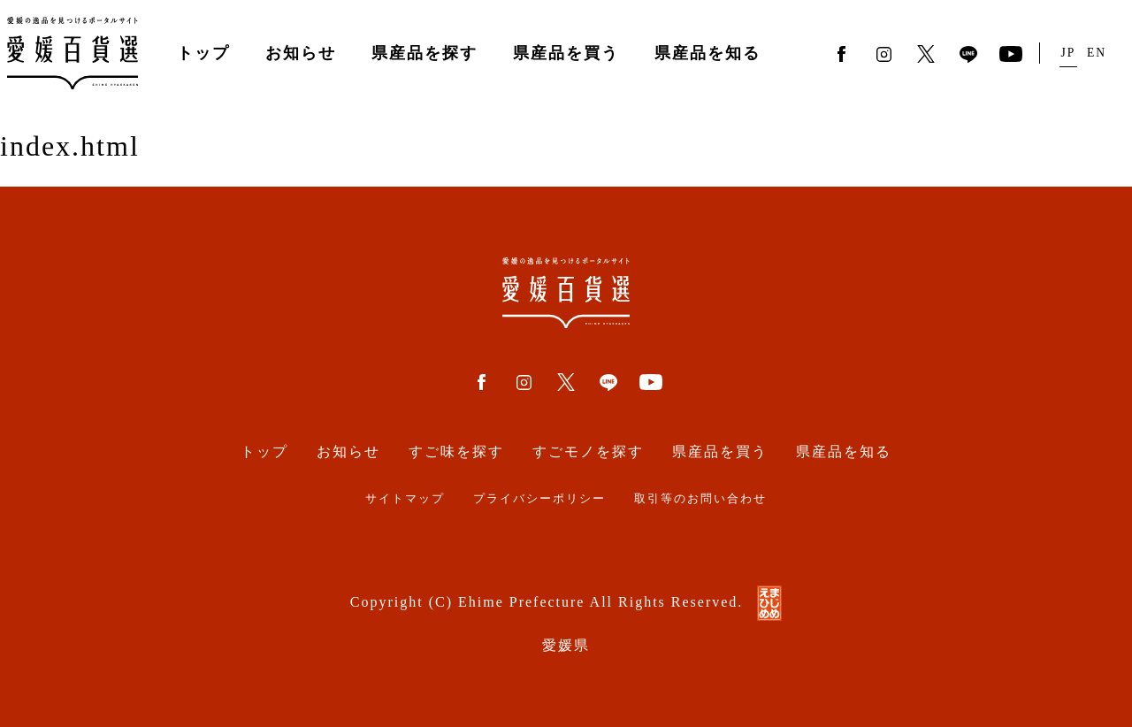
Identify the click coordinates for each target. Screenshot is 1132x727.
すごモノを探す (588, 451)
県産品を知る (707, 53)
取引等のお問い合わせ (700, 499)
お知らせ (300, 53)
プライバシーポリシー (539, 499)
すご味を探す (456, 451)
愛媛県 (566, 645)
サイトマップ (405, 499)
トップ (203, 53)
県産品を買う (566, 53)
